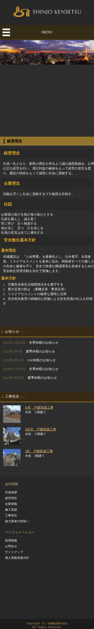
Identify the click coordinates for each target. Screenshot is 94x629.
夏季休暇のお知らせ (40, 351)
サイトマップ (14, 552)
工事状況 (11, 515)
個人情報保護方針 (17, 558)
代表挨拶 (11, 492)
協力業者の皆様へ (17, 521)
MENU (46, 32)
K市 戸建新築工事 (39, 407)
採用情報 (11, 540)
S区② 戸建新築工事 (40, 429)
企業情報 (11, 504)
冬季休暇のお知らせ (43, 342)
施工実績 (11, 509)
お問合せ (11, 546)
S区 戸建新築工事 (39, 451)
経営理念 (11, 498)
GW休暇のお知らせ (42, 360)
